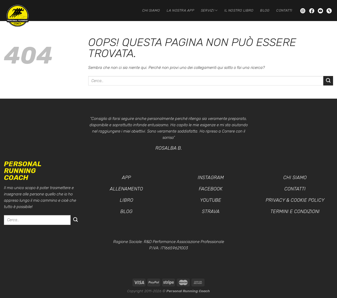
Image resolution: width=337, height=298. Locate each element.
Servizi (209, 10)
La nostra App (180, 10)
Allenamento (126, 189)
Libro (126, 200)
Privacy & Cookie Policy (295, 200)
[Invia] (328, 81)
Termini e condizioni (295, 211)
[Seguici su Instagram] (303, 10)
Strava (211, 211)
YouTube (210, 200)
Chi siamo (151, 10)
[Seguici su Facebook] (312, 10)
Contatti (284, 10)
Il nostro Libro (238, 10)
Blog (264, 10)
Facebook (210, 189)
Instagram (211, 177)
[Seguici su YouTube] (321, 10)
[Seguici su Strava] (329, 10)
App (126, 177)
